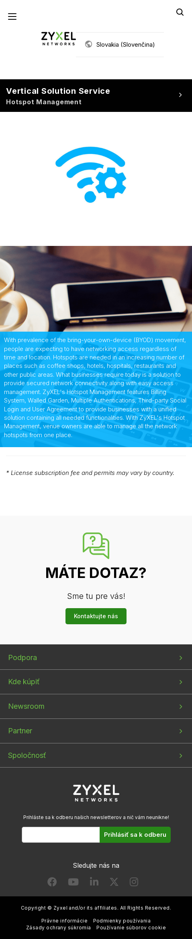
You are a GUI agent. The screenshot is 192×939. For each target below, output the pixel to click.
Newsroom (26, 706)
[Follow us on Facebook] (52, 884)
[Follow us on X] (114, 884)
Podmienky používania (122, 921)
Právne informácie (64, 921)
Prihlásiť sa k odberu (135, 834)
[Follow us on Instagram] (134, 884)
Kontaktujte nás (96, 616)
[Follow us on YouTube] (73, 884)
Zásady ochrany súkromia (58, 928)
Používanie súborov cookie (131, 928)
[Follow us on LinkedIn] (94, 884)
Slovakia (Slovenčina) (125, 44)
